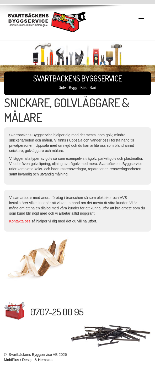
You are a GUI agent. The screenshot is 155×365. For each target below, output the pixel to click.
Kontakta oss (19, 221)
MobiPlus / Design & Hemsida (28, 360)
